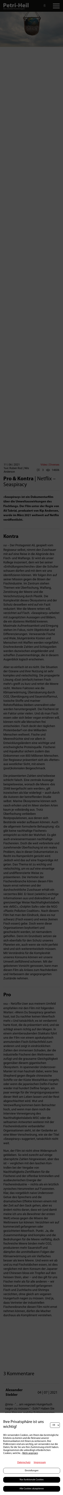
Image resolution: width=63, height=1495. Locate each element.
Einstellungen (31, 1470)
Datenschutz (23, 1462)
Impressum (40, 1462)
